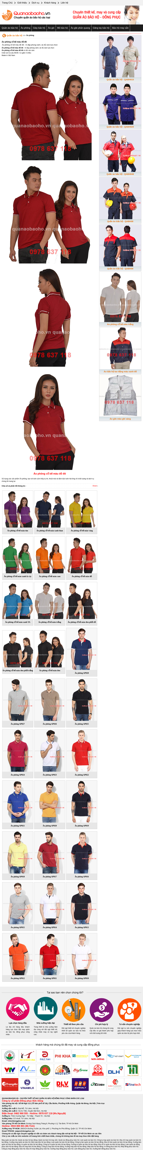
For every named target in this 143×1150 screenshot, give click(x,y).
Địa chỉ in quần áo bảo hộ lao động (111, 1144)
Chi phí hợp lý (101, 1024)
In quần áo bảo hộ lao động (32, 1144)
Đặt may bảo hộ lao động (40, 1142)
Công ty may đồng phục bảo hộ (13, 1149)
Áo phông (25, 28)
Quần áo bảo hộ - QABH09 (120, 268)
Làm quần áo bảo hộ (88, 1140)
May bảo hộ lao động (95, 1146)
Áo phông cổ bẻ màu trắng (120, 324)
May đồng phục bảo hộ (129, 1146)
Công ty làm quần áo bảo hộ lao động (89, 1142)
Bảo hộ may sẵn (120, 28)
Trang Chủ (7, 3)
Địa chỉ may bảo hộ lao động (30, 1146)
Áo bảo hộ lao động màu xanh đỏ (120, 371)
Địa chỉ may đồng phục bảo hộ (37, 1149)
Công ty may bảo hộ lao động (53, 1146)
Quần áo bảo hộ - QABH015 (120, 79)
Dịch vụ (35, 3)
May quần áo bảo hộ (9, 1140)
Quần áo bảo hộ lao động (27, 1140)
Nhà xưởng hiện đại (46, 1023)
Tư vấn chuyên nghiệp (129, 1024)
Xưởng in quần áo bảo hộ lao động (84, 1144)
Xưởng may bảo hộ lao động (75, 1146)
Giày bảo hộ (39, 28)
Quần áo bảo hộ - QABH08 (120, 221)
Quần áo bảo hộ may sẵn (47, 1140)
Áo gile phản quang (80, 28)
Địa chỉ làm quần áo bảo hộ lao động (118, 1142)
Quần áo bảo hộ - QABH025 (120, 127)
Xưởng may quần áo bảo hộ (19, 1142)
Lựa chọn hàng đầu (18, 1023)
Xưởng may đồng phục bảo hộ (61, 1149)
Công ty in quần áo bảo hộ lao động (56, 1144)
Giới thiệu (22, 3)
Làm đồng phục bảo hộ (83, 1149)
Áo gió (51, 28)
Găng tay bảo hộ (101, 28)
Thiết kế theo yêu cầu (74, 1024)
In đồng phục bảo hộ (112, 1146)
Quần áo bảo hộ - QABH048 (120, 174)
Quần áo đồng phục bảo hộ (69, 1140)
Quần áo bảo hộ (10, 28)
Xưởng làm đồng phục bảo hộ (104, 1149)
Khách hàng (50, 3)
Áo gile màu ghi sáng (120, 419)
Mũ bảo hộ (62, 28)
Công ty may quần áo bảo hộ (108, 1140)
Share (95, 486)
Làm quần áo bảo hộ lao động (62, 1142)
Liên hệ (64, 3)
